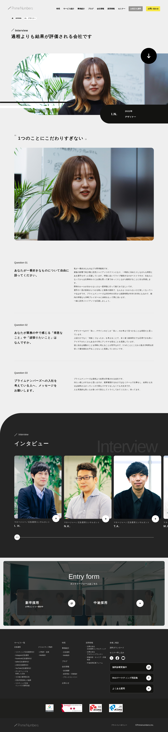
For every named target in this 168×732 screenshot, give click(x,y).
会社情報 (100, 9)
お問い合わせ (153, 9)
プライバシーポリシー (119, 725)
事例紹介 (81, 9)
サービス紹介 (68, 9)
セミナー (121, 9)
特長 (58, 9)
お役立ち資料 (135, 9)
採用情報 (111, 9)
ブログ (91, 9)
